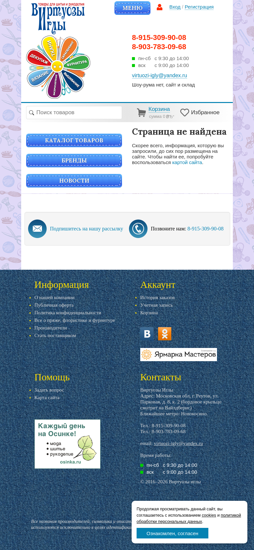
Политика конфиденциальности (67, 312)
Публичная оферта (53, 305)
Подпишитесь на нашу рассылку (86, 228)
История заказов (157, 297)
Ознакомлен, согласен (172, 533)
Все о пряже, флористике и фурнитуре (74, 320)
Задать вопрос (49, 390)
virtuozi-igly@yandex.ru (178, 443)
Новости (74, 180)
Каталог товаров (74, 140)
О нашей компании (54, 297)
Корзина (149, 312)
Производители (50, 327)
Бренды (74, 160)
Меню (132, 8)
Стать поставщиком (55, 335)
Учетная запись (156, 305)
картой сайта (187, 162)
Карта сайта (47, 397)
